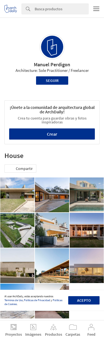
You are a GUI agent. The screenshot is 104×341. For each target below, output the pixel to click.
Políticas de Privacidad (37, 300)
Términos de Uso (13, 300)
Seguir (52, 80)
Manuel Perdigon (52, 64)
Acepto (84, 300)
